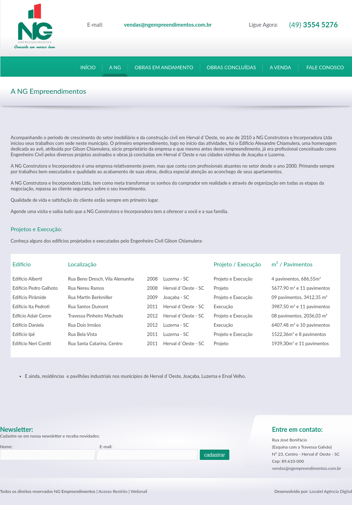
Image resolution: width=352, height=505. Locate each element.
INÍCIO (88, 70)
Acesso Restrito (112, 491)
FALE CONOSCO (325, 70)
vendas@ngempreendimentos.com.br (306, 468)
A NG (115, 70)
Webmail (139, 491)
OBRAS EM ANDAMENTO (164, 70)
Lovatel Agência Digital (331, 491)
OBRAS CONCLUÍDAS (231, 70)
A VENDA (280, 70)
